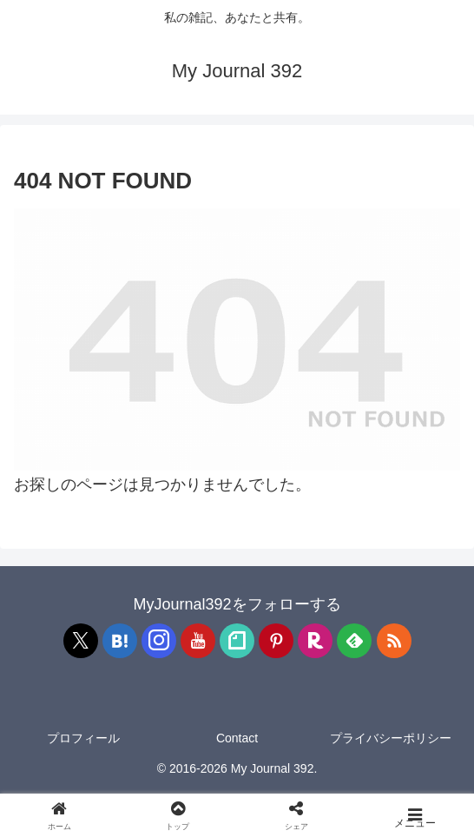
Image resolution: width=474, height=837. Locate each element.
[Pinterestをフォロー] (276, 640)
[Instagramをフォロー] (159, 640)
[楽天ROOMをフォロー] (315, 640)
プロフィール (83, 738)
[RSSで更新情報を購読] (394, 640)
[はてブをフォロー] (119, 640)
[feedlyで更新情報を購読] (354, 640)
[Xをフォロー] (80, 640)
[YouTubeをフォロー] (198, 640)
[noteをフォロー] (237, 640)
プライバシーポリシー (390, 738)
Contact (237, 738)
